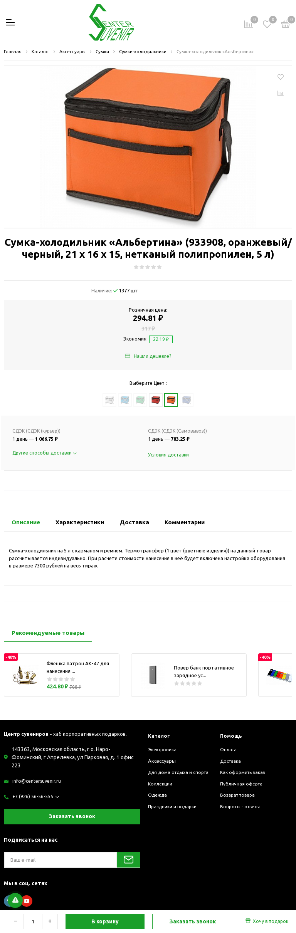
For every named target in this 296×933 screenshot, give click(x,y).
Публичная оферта (242, 783)
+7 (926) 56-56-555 (33, 796)
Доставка (232, 761)
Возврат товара (239, 794)
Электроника (163, 749)
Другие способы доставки (44, 452)
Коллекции (160, 791)
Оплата (229, 749)
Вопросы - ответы (242, 806)
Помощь (232, 735)
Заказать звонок (72, 816)
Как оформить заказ (245, 772)
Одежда (158, 802)
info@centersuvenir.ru (37, 781)
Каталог (160, 735)
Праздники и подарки (174, 813)
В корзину (105, 921)
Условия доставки (168, 454)
